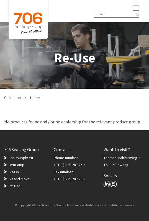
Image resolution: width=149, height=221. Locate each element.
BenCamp (16, 164)
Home (35, 97)
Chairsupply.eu (21, 157)
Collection (12, 97)
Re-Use (14, 185)
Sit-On (14, 171)
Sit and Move (19, 178)
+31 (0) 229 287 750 (69, 164)
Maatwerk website (80, 205)
